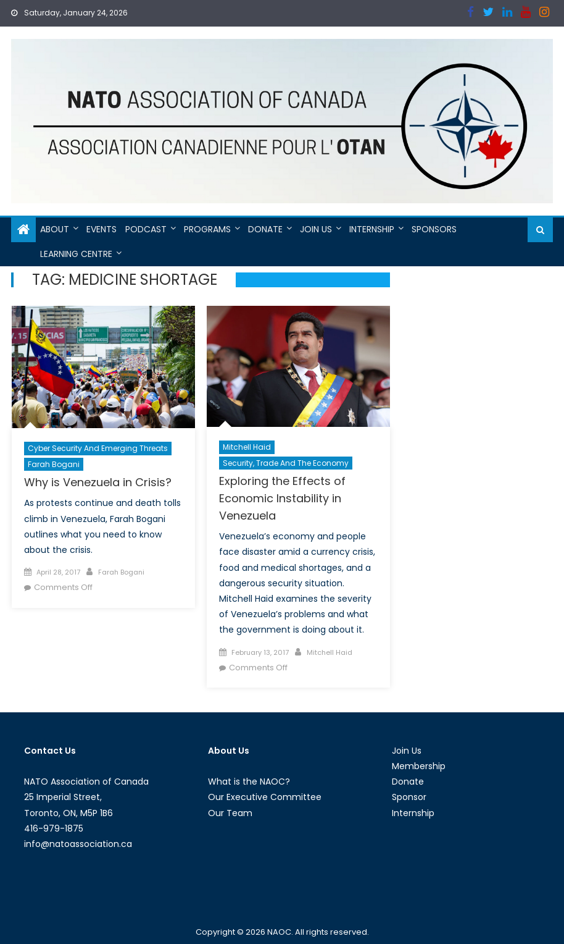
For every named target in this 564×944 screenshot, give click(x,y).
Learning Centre (76, 254)
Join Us (316, 229)
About (54, 229)
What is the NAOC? (249, 781)
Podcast (146, 229)
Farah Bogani (54, 464)
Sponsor (409, 797)
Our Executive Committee (264, 797)
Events (101, 229)
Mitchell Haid (247, 447)
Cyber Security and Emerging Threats (98, 448)
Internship (371, 229)
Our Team (230, 813)
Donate (265, 229)
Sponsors (434, 229)
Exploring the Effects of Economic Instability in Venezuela (282, 498)
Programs (207, 229)
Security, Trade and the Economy (286, 463)
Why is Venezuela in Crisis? (98, 482)
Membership (419, 766)
